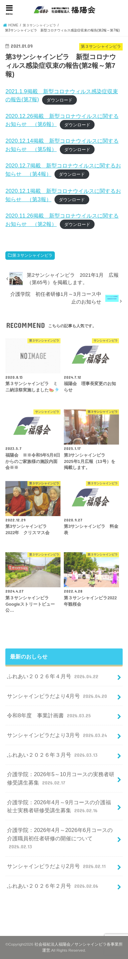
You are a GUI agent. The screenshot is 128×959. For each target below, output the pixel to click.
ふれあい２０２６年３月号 (53, 754)
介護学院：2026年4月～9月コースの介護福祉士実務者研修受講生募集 (59, 806)
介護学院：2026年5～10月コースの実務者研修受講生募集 (60, 778)
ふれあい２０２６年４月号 (53, 676)
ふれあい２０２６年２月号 (53, 885)
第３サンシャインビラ (32, 255)
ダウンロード (59, 99)
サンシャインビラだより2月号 (57, 866)
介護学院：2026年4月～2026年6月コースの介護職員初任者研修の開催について (60, 838)
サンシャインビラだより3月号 (57, 735)
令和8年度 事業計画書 (49, 715)
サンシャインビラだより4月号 (57, 696)
